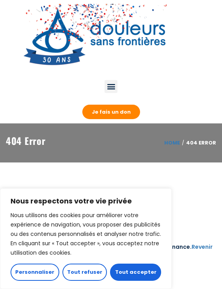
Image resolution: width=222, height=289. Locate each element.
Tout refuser (84, 272)
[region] (86, 238)
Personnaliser (34, 272)
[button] (111, 86)
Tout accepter (135, 272)
